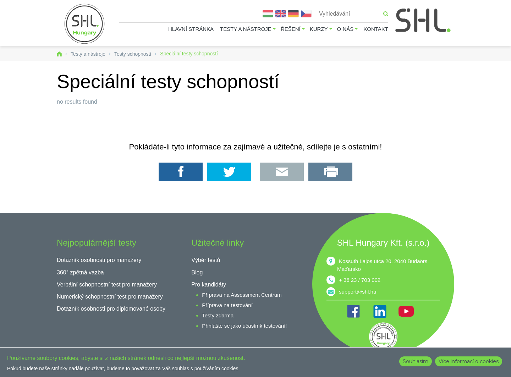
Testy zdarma (217, 315)
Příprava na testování (227, 305)
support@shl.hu (357, 292)
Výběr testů (205, 260)
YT (406, 311)
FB (353, 311)
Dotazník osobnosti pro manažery (99, 260)
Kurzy (319, 29)
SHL (423, 20)
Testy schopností (132, 53)
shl (383, 336)
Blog (197, 272)
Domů (59, 53)
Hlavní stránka (191, 29)
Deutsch (293, 13)
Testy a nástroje (245, 29)
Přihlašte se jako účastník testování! (244, 326)
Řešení (291, 29)
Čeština (306, 13)
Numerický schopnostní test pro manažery (110, 297)
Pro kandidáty (208, 285)
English (280, 13)
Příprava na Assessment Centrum (241, 295)
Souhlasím (415, 361)
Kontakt (375, 29)
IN (380, 311)
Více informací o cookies (469, 361)
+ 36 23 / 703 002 (359, 280)
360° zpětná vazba (80, 272)
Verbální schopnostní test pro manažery (107, 285)
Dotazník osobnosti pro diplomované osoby (111, 309)
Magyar (268, 13)
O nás (345, 29)
